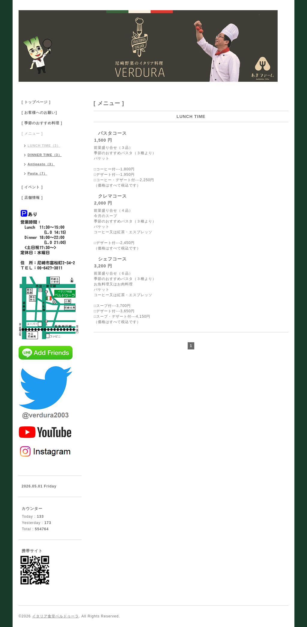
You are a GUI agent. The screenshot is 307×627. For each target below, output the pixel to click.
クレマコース (112, 196)
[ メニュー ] (32, 133)
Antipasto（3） (41, 164)
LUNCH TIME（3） (44, 145)
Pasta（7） (37, 173)
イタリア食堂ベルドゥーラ (55, 616)
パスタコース (112, 133)
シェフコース (112, 258)
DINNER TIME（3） (45, 155)
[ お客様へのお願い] (39, 112)
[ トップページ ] (36, 102)
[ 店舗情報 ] (32, 198)
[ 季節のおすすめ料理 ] (42, 123)
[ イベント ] (32, 187)
